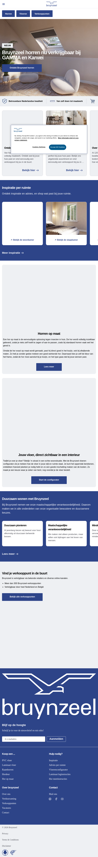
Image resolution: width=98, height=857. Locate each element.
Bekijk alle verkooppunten (22, 597)
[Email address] (23, 739)
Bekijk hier (30, 170)
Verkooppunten (42, 14)
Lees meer (49, 367)
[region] (49, 139)
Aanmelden (56, 738)
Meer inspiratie (13, 252)
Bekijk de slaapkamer (66, 240)
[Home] (51, 4)
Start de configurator (49, 480)
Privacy (5, 833)
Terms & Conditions (10, 840)
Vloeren (23, 14)
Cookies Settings (38, 147)
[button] (49, 57)
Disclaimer (6, 846)
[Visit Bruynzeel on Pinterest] (50, 798)
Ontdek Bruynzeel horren (22, 68)
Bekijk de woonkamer (22, 240)
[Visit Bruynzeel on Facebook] (56, 798)
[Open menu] (3, 4)
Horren (8, 14)
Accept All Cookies (57, 147)
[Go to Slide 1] (49, 91)
